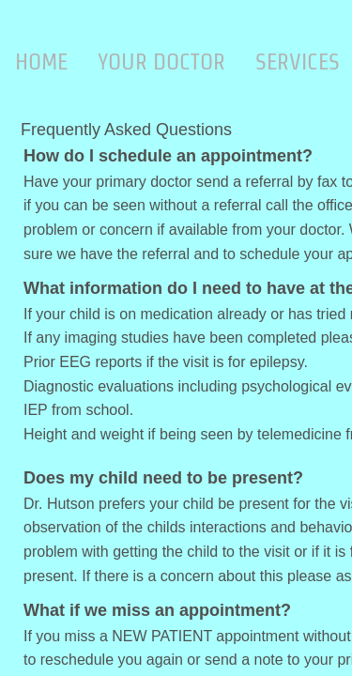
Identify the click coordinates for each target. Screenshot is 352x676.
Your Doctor (161, 61)
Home (41, 61)
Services (297, 61)
